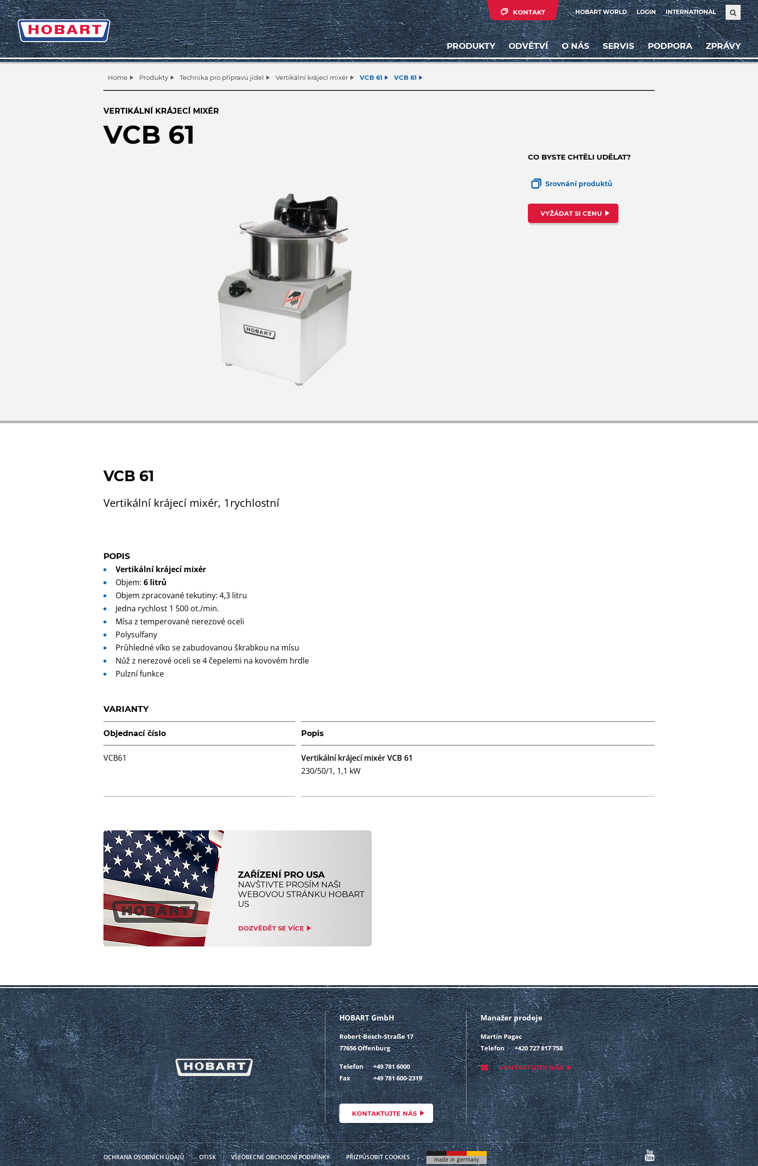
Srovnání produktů (578, 183)
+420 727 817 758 (538, 1048)
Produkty (471, 46)
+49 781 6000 (391, 1066)
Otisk (207, 1157)
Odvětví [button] (528, 46)
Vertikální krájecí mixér (312, 77)
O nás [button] (575, 46)
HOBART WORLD (601, 11)
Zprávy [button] (723, 46)
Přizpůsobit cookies (378, 1157)
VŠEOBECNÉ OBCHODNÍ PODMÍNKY (280, 1157)
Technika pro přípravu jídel (222, 77)
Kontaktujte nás (384, 1113)
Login (646, 11)
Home (118, 77)
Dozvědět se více (271, 928)
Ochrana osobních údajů (143, 1157)
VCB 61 (371, 77)
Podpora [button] (670, 46)
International (691, 11)
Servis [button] (618, 46)
